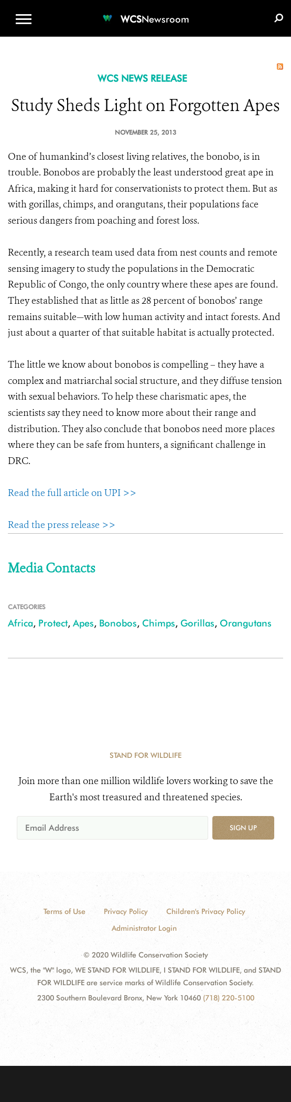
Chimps (158, 623)
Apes (83, 623)
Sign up (243, 827)
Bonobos (118, 623)
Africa (20, 623)
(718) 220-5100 (228, 998)
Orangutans (246, 623)
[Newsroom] (145, 13)
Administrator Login (144, 928)
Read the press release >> (61, 525)
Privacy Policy (126, 911)
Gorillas (197, 623)
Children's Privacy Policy (205, 911)
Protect (53, 623)
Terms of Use (64, 911)
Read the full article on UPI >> (72, 493)
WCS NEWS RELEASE (142, 78)
